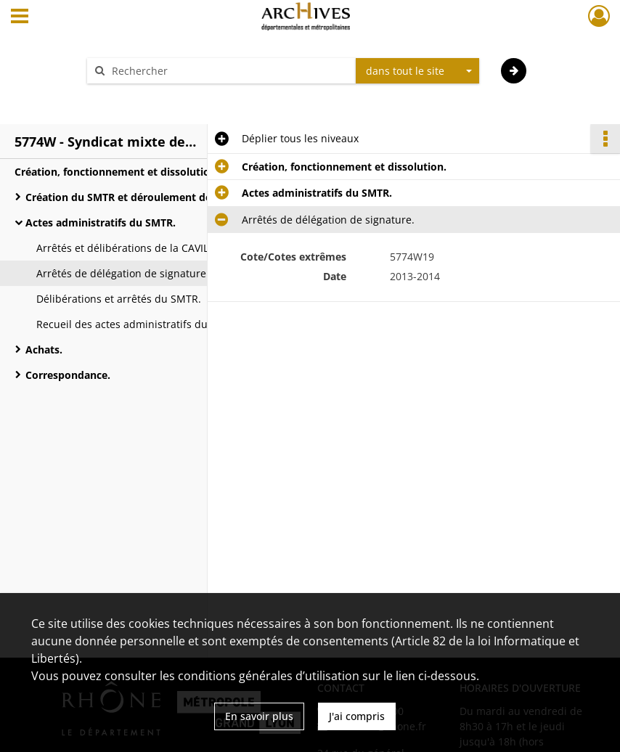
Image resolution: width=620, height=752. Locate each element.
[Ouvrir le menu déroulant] (19, 17)
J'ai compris (357, 716)
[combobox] (417, 71)
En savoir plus (259, 716)
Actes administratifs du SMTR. (100, 222)
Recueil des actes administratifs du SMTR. (138, 324)
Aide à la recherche (143, 96)
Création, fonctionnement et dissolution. (117, 172)
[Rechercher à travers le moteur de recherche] (229, 70)
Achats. (43, 349)
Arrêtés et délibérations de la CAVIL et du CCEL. (151, 248)
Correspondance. (67, 375)
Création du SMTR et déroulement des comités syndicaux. (170, 197)
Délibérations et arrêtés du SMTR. (118, 299)
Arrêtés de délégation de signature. (122, 273)
